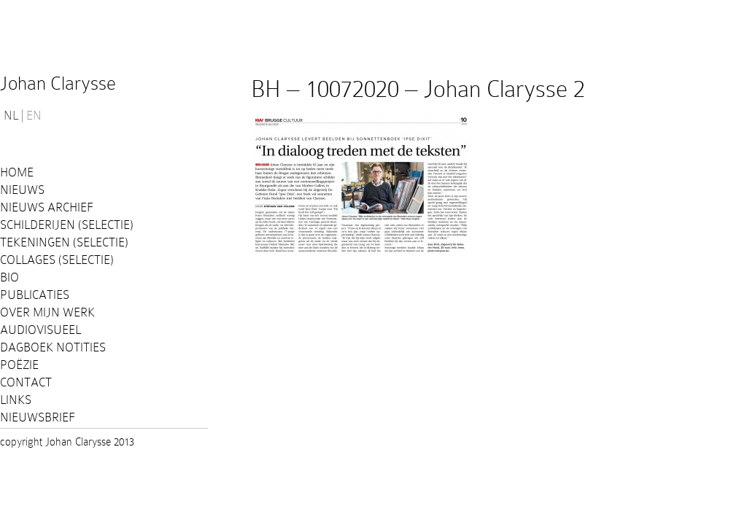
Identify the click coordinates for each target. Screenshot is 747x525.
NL (11, 115)
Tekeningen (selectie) (64, 242)
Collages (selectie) (57, 260)
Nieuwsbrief (37, 417)
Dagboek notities (53, 347)
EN (34, 115)
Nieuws (22, 190)
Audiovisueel (40, 330)
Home (17, 172)
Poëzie (19, 365)
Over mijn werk (47, 312)
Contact (26, 382)
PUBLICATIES (34, 295)
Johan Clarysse (58, 83)
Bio (9, 277)
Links (15, 400)
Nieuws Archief (46, 207)
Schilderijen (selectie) (66, 225)
